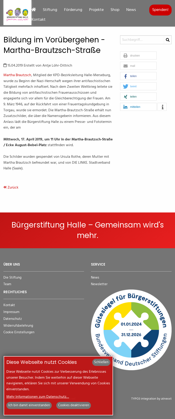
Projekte (96, 10)
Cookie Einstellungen (18, 332)
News (131, 10)
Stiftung (50, 10)
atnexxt (166, 398)
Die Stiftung (12, 277)
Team (7, 284)
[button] (138, 56)
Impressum (11, 312)
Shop (115, 10)
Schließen (101, 362)
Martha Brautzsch (17, 75)
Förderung (73, 10)
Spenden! (160, 10)
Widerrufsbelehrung (18, 326)
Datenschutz (12, 319)
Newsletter (99, 284)
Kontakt (38, 20)
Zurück (10, 188)
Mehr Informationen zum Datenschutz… (37, 397)
